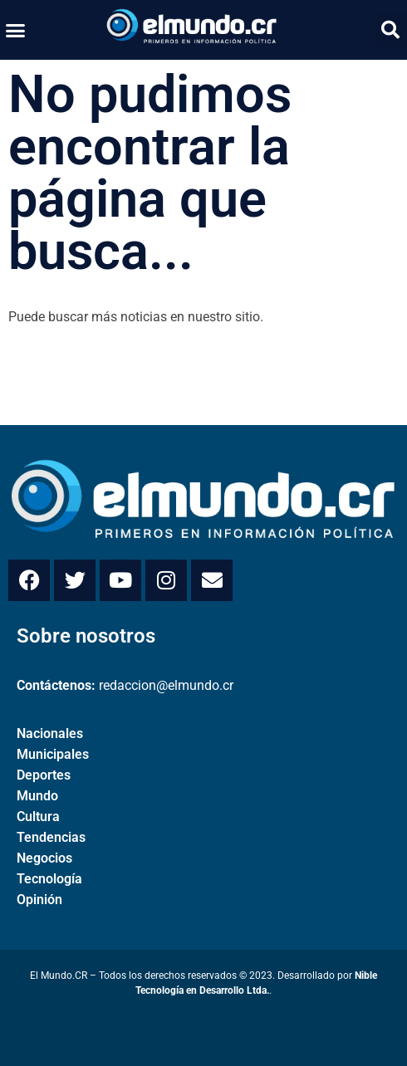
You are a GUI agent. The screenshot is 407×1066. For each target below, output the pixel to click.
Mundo (37, 796)
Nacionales (50, 733)
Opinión (39, 899)
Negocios (44, 858)
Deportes (44, 775)
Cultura (38, 816)
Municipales (53, 754)
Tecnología (49, 879)
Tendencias (51, 837)
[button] (16, 30)
